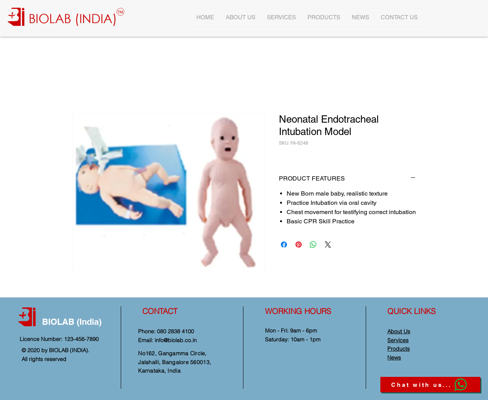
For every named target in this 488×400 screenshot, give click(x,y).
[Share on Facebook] (284, 244)
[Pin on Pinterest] (298, 244)
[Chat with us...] (430, 384)
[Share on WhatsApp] (313, 244)
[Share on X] (328, 244)
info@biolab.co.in (176, 340)
